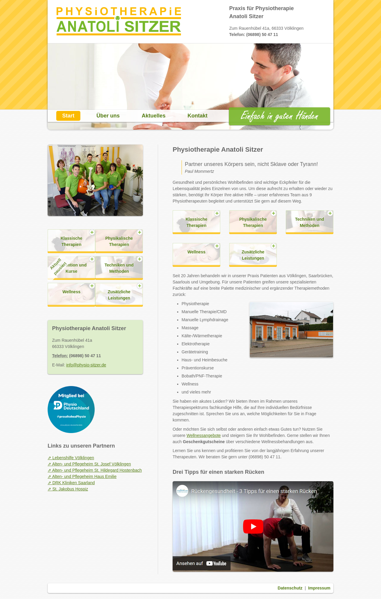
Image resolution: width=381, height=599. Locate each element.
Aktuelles (153, 116)
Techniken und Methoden (309, 222)
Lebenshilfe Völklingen (73, 457)
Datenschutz (290, 588)
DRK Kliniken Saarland (73, 482)
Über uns (108, 116)
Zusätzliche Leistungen (253, 255)
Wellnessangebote (204, 435)
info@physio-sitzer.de (86, 365)
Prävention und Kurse (67, 266)
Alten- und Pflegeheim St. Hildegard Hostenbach (97, 470)
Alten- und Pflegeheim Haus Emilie (84, 476)
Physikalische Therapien (253, 222)
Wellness (196, 252)
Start (68, 116)
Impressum (319, 588)
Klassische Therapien (196, 222)
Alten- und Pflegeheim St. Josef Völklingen (91, 464)
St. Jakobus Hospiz (70, 489)
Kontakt (197, 116)
